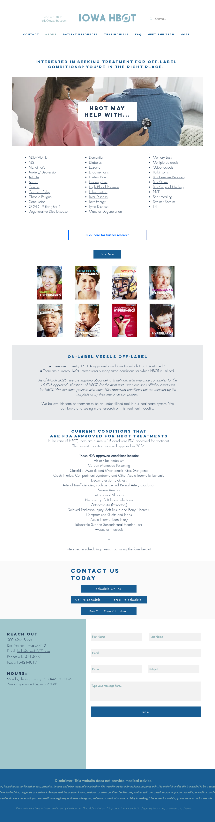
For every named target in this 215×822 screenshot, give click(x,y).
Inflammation (98, 191)
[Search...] (163, 19)
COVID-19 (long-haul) (44, 206)
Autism (33, 182)
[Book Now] (107, 254)
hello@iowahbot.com (54, 20)
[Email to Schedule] (128, 599)
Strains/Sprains (164, 201)
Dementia (96, 157)
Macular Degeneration (105, 211)
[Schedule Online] (109, 589)
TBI (155, 206)
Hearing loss (98, 182)
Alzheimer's (37, 167)
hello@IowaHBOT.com (33, 651)
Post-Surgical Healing (168, 187)
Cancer (34, 187)
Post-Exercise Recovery (169, 177)
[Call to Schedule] (90, 599)
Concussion (37, 201)
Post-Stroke (160, 182)
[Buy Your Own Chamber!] (109, 611)
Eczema (94, 167)
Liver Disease (98, 196)
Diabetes (95, 162)
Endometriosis (99, 172)
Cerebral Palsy (39, 191)
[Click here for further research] (107, 235)
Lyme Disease (98, 206)
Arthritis (34, 177)
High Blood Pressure (104, 187)
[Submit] (146, 711)
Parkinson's (161, 172)
